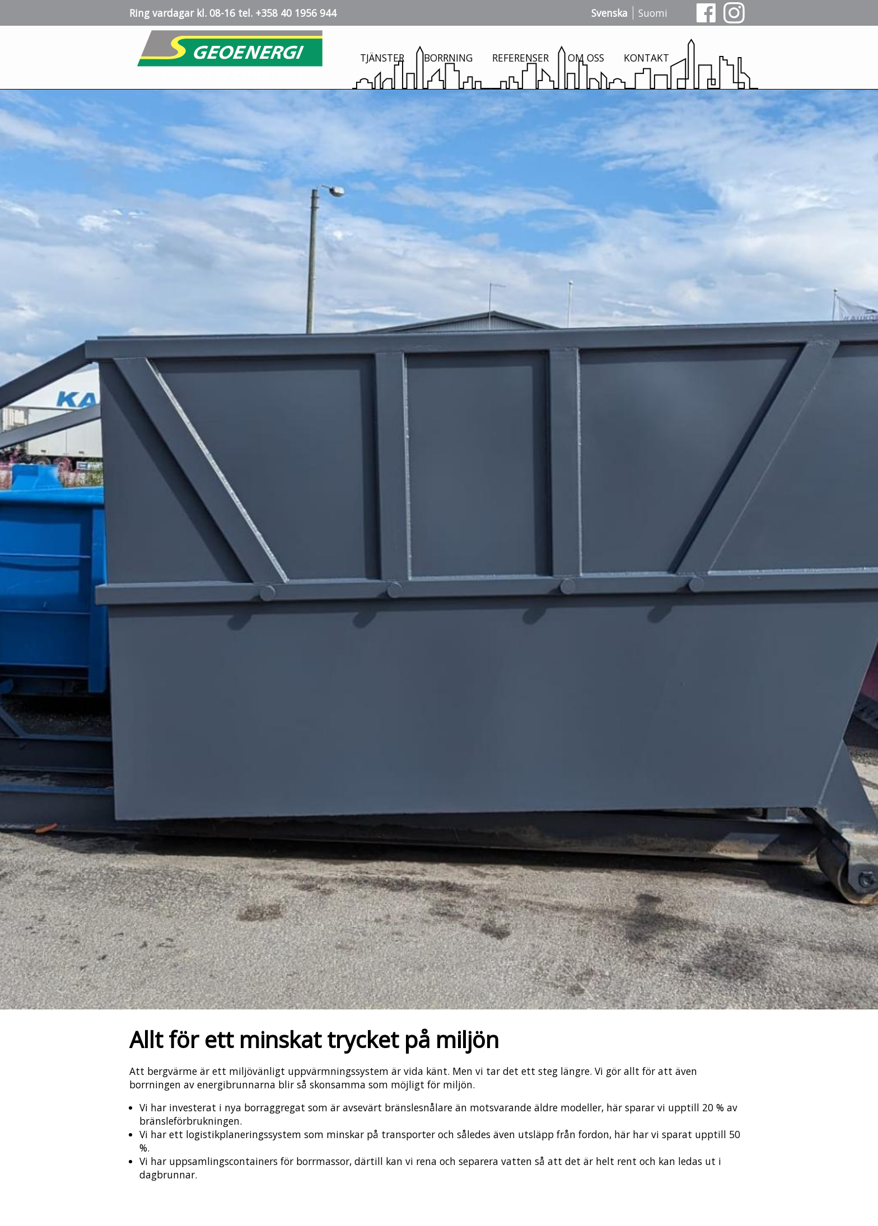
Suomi (652, 13)
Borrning (448, 57)
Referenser (520, 57)
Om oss (586, 57)
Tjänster (382, 57)
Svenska (609, 13)
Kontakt (646, 57)
